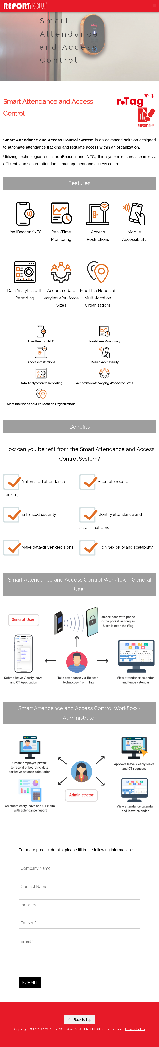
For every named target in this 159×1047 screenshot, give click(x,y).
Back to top (79, 1020)
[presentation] (49, 962)
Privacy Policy (135, 1029)
